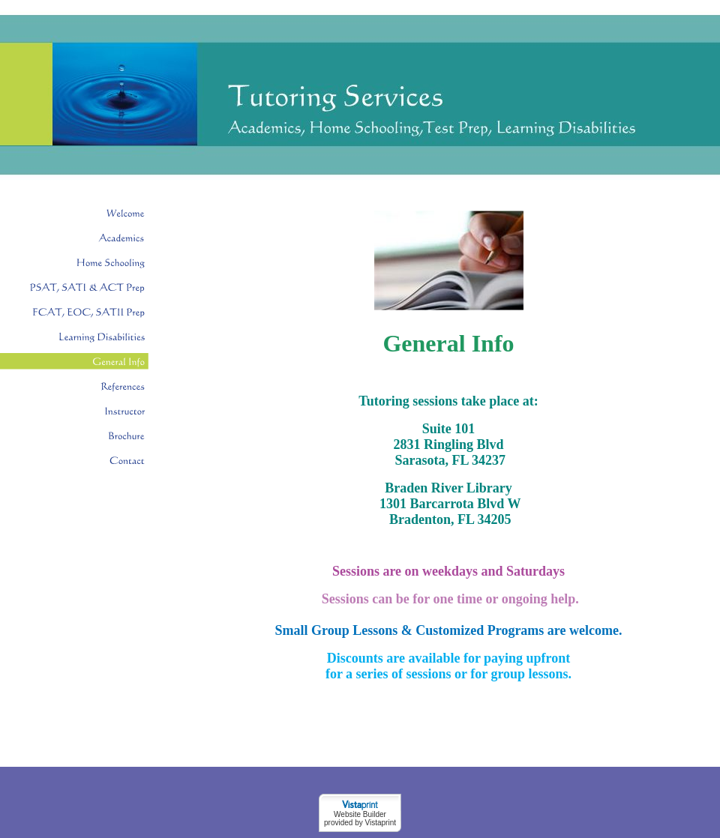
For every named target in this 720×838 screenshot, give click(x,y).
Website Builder (360, 814)
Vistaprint (380, 823)
